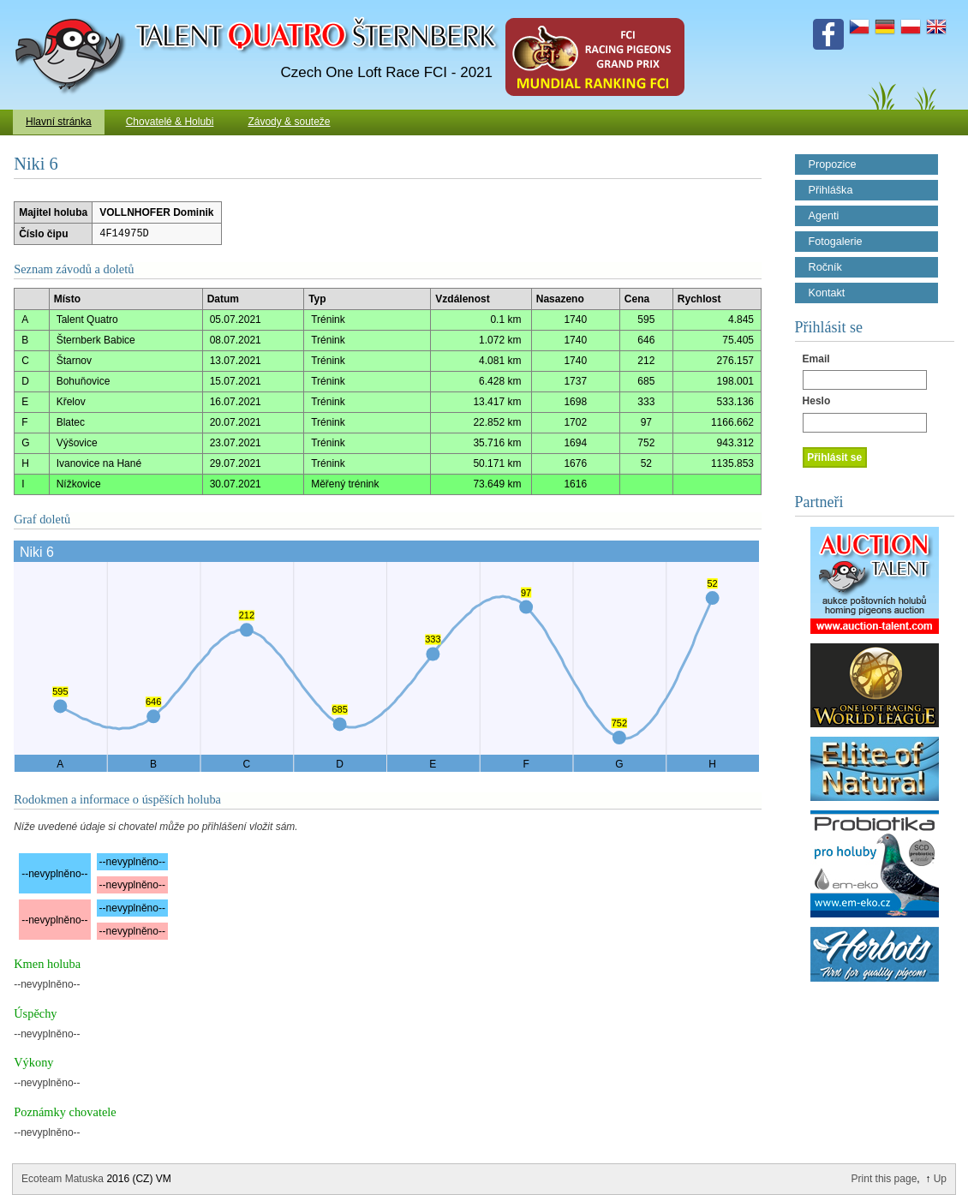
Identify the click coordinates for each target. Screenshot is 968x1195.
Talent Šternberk (73, 8)
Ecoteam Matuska (62, 1179)
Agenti (824, 216)
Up (940, 1179)
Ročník (825, 267)
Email (816, 359)
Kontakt (827, 293)
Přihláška (831, 190)
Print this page (884, 1179)
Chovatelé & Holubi (170, 122)
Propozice (833, 164)
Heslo (817, 401)
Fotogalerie (836, 242)
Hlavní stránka (59, 122)
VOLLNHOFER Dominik (156, 212)
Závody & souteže (289, 122)
